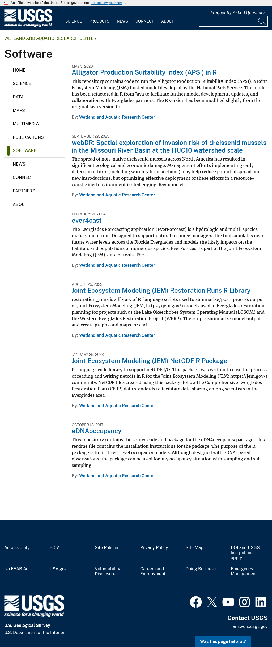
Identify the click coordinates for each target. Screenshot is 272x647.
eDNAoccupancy (96, 430)
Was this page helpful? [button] (223, 641)
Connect (144, 21)
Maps (19, 110)
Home (19, 70)
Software (24, 150)
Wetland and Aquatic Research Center (50, 38)
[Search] (262, 21)
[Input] (233, 21)
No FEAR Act (17, 569)
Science (73, 21)
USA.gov (58, 569)
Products (99, 21)
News (122, 21)
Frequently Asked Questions (238, 12)
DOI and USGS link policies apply (245, 552)
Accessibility (17, 547)
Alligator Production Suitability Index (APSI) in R (144, 72)
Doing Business (201, 569)
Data (18, 97)
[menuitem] (74, 18)
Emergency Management (244, 571)
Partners (24, 190)
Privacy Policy (154, 547)
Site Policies (107, 547)
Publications (28, 137)
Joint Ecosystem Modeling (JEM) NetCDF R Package (149, 360)
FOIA (55, 547)
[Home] (28, 25)
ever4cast (87, 220)
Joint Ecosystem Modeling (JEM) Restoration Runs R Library (161, 290)
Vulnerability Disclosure (107, 571)
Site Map (194, 547)
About (167, 21)
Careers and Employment (152, 571)
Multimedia (26, 123)
